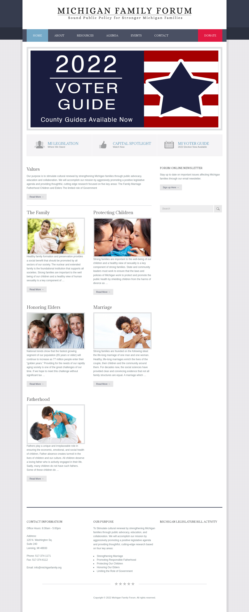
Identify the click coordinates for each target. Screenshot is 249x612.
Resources (85, 35)
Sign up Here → (171, 187)
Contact (161, 35)
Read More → (37, 197)
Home (37, 35)
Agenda (112, 35)
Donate (210, 35)
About (59, 35)
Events (136, 35)
